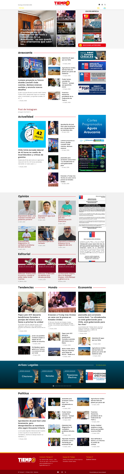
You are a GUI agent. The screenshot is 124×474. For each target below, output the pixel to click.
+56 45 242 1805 (43, 461)
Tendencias (63, 8)
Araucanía (43, 8)
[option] (28, 376)
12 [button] (70, 385)
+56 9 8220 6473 (53, 461)
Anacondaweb (102, 472)
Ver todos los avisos (101, 365)
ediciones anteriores (93, 45)
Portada (21, 8)
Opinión (53, 8)
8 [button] (64, 385)
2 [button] (54, 385)
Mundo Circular (76, 8)
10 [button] (67, 385)
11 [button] (69, 385)
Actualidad (32, 8)
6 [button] (61, 385)
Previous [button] (48, 386)
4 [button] (58, 385)
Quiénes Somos (91, 459)
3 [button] (56, 385)
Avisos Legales (89, 8)
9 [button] (65, 385)
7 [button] (62, 385)
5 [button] (59, 385)
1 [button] (53, 385)
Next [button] (75, 386)
